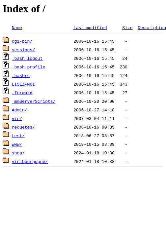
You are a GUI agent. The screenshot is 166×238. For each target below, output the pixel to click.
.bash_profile (28, 67)
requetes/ (23, 127)
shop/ (18, 153)
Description (152, 27)
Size (127, 27)
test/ (18, 136)
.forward (22, 93)
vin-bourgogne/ (30, 161)
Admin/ (19, 110)
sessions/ (23, 50)
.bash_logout (27, 58)
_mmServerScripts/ (34, 101)
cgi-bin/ (22, 41)
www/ (17, 144)
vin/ (17, 118)
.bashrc (21, 75)
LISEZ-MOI (23, 84)
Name (17, 27)
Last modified (90, 27)
